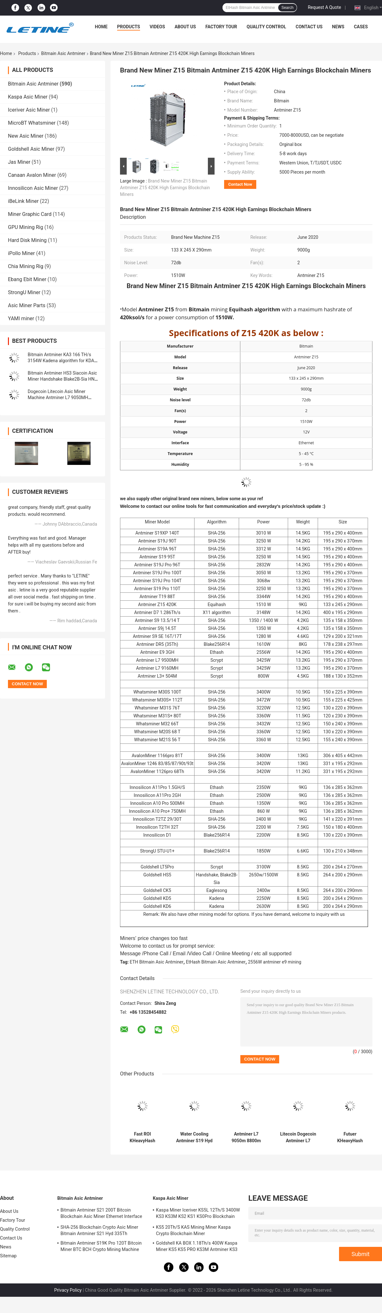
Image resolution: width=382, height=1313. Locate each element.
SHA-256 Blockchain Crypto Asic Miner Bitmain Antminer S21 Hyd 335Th (99, 1230)
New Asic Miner (25, 136)
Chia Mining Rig (25, 266)
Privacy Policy (67, 1290)
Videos (157, 26)
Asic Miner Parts (27, 305)
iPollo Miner (21, 253)
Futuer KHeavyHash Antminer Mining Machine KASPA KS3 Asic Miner (350, 1137)
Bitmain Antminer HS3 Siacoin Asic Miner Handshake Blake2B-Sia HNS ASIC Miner (62, 379)
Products (128, 26)
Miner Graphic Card (30, 214)
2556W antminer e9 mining (274, 961)
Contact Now (240, 184)
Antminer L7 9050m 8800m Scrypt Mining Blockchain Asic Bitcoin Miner (246, 1137)
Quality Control (266, 26)
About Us (185, 26)
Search (287, 7)
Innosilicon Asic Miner (33, 188)
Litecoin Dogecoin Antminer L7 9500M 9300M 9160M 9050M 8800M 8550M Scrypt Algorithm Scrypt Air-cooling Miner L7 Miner (298, 1137)
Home (101, 26)
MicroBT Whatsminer (31, 123)
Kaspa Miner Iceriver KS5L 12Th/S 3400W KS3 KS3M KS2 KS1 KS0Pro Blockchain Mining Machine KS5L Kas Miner (198, 1214)
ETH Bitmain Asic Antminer (157, 961)
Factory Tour (221, 26)
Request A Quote (324, 7)
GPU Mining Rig (25, 227)
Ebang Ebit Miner (27, 279)
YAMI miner (21, 318)
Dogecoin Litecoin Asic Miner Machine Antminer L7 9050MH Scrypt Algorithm (58, 397)
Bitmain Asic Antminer (63, 53)
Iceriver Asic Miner (29, 110)
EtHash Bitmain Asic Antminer (215, 961)
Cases (361, 26)
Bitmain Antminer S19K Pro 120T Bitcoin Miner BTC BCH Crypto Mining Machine (101, 1246)
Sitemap (8, 1255)
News (338, 26)
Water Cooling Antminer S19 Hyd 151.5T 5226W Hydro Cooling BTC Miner (194, 1137)
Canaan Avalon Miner (32, 175)
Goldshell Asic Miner (31, 149)
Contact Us (309, 26)
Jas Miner (19, 162)
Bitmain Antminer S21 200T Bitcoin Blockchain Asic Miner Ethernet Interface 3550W (101, 1214)
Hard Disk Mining (27, 240)
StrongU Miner (24, 292)
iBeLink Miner (23, 201)
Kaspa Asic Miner (27, 97)
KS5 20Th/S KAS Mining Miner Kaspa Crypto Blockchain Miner (193, 1230)
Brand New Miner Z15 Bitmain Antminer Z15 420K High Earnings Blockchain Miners (165, 187)
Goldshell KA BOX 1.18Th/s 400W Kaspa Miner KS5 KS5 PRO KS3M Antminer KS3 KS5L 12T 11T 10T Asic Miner (196, 1247)
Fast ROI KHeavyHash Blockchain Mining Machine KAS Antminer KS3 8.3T (142, 1137)
